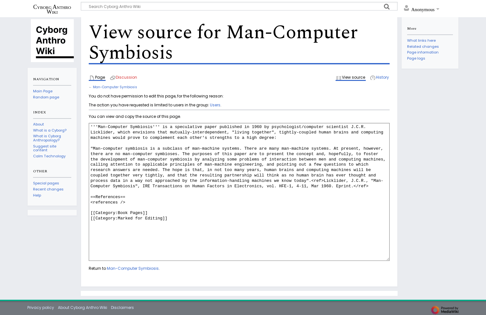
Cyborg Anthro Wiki (52, 9)
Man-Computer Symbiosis (115, 87)
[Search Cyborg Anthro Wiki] (239, 6)
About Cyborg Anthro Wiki (82, 307)
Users (215, 105)
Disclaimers (122, 307)
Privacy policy (40, 307)
